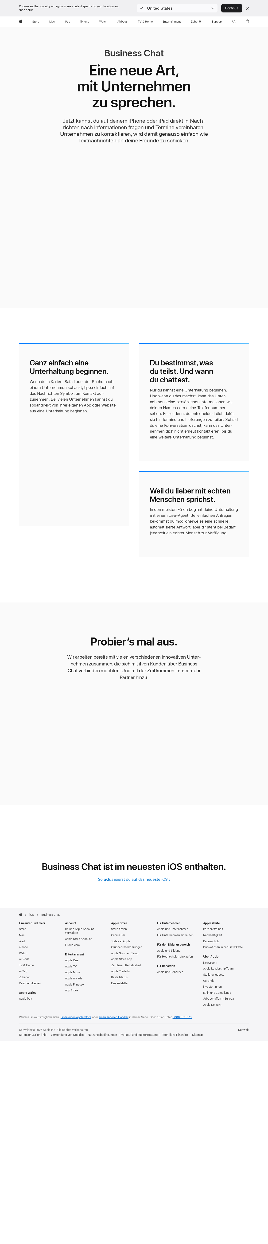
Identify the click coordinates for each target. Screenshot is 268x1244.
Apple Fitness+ (74, 984)
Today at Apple (120, 941)
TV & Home (26, 965)
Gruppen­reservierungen (126, 947)
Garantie (208, 980)
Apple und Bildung (168, 950)
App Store (71, 990)
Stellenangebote (213, 974)
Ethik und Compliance (217, 992)
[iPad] (67, 21)
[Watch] (103, 21)
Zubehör (24, 977)
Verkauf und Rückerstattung (139, 1035)
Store (22, 929)
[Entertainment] (172, 21)
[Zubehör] (196, 21)
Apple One (71, 960)
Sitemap (197, 1035)
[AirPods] (122, 21)
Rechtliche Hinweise (175, 1035)
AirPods (24, 959)
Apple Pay (25, 998)
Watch (23, 953)
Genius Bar (118, 935)
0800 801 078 (182, 1017)
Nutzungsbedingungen (102, 1035)
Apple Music (73, 972)
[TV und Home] (145, 21)
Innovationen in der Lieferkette (223, 947)
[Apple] (20, 21)
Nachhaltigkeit (212, 935)
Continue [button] (231, 8)
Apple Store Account (78, 939)
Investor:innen (212, 986)
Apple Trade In (120, 971)
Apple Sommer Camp (124, 953)
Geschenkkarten (30, 983)
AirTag (23, 971)
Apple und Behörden (170, 972)
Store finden (119, 929)
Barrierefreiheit (213, 929)
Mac (22, 935)
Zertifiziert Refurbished (126, 965)
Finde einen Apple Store (76, 1017)
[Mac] (52, 21)
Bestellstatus (119, 977)
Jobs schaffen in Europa (218, 998)
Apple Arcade (74, 978)
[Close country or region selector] (247, 8)
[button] (177, 8)
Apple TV (71, 966)
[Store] (35, 21)
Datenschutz (211, 941)
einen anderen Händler (113, 1017)
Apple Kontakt (212, 1004)
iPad (22, 941)
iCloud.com (72, 945)
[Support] (217, 21)
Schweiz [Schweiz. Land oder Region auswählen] (243, 1030)
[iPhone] (84, 21)
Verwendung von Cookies (67, 1035)
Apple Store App (121, 959)
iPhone (23, 947)
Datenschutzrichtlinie (33, 1035)
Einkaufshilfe (119, 983)
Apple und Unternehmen (172, 929)
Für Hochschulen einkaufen (175, 956)
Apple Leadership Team (218, 968)
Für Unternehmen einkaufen (175, 935)
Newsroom (210, 962)
